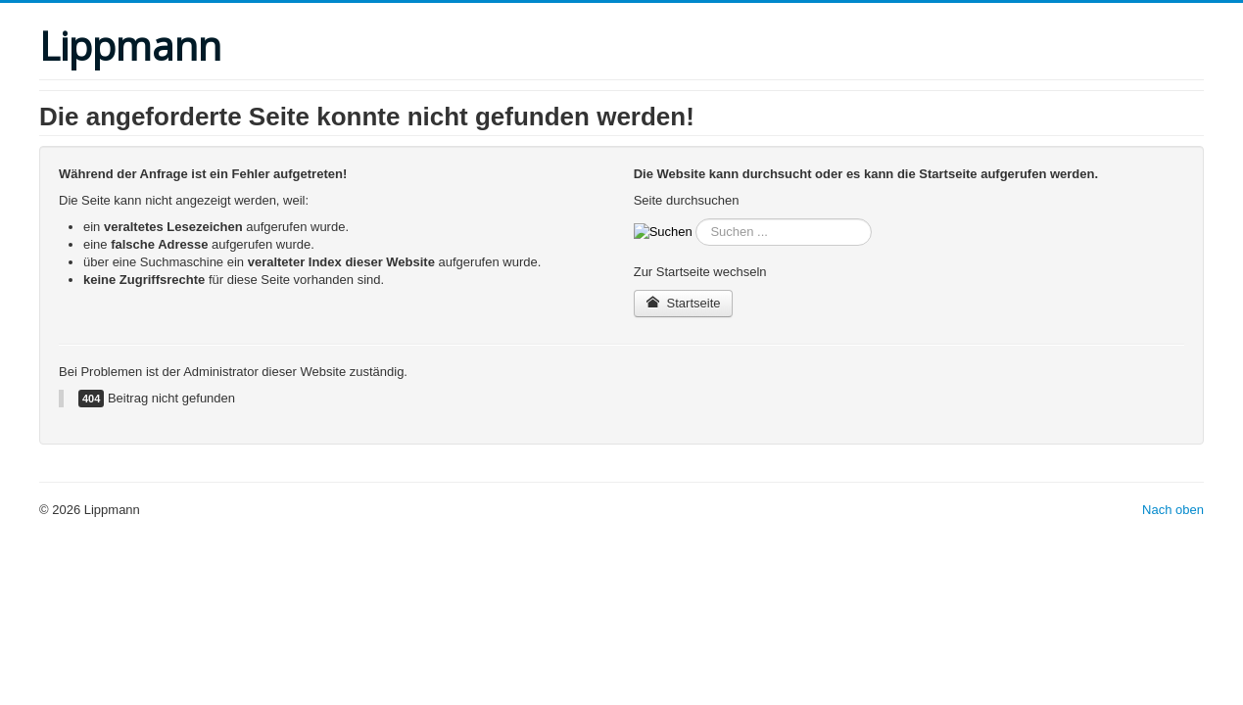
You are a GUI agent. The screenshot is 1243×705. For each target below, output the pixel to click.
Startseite (683, 303)
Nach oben (1173, 509)
